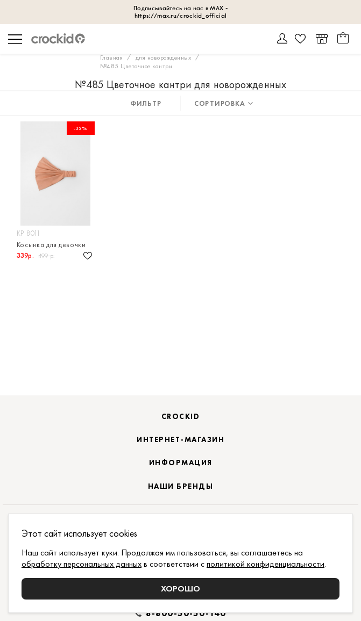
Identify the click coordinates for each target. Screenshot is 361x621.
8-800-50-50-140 (186, 613)
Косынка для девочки (51, 244)
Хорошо (180, 588)
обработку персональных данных (81, 563)
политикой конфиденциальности (265, 563)
